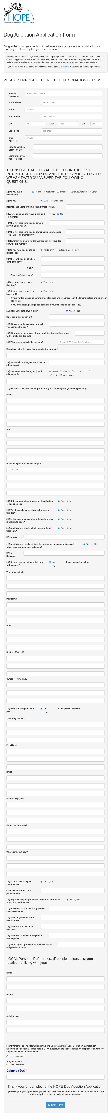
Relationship (12, 1016)
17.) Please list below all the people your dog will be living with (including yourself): (46, 388)
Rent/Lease (56, 201)
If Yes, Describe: (11, 554)
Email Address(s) (14, 139)
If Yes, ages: (12, 537)
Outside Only (63, 250)
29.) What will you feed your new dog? (19, 928)
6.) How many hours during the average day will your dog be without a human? (33, 242)
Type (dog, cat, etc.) (15, 572)
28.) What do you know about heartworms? (20, 919)
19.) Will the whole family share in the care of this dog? (28, 511)
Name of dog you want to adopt (17, 157)
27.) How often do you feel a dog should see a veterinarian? (25, 910)
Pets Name (11, 599)
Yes (52, 214)
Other (93, 192)
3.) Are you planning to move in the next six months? (25, 215)
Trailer (61, 192)
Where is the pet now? (17, 852)
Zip (83, 124)
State (52, 124)
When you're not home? (23, 275)
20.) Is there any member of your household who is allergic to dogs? (29, 520)
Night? (31, 268)
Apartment (49, 192)
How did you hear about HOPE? (17, 148)
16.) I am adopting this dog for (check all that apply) (24, 372)
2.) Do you (11, 201)
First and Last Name (14, 94)
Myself (53, 371)
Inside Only (47, 250)
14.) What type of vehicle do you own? (24, 342)
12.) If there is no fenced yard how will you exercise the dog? (24, 325)
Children (77, 371)
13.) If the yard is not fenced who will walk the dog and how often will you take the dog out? (37, 334)
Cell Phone (14, 131)
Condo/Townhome (77, 192)
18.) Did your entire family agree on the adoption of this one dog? (29, 502)
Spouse (65, 371)
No (60, 214)
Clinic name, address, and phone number (18, 892)
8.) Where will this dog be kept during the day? (21, 260)
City (10, 124)
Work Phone (14, 116)
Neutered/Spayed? (15, 652)
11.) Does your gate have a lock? (22, 311)
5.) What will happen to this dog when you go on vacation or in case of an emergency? (33, 233)
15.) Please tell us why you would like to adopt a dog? (25, 363)
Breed (9, 625)
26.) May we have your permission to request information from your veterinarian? (33, 901)
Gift (87, 371)
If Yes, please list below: (77, 562)
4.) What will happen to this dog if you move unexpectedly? (24, 224)
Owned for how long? (16, 679)
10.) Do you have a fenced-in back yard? (20, 292)
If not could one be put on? (19, 317)
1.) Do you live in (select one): (14, 193)
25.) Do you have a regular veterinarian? (19, 883)
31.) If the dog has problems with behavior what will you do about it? (29, 946)
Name (9, 394)
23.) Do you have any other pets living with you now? (24, 563)
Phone (9, 994)
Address (13, 109)
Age (8, 429)
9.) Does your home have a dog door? (19, 283)
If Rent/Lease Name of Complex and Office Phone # (31, 207)
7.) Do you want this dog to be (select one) (20, 251)
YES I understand (15, 1056)
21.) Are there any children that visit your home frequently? (29, 529)
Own (44, 201)
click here (65, 67)
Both (75, 250)
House (36, 192)
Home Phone (15, 102)
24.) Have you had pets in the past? (20, 710)
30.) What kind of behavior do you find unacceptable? (24, 937)
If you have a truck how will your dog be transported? (32, 349)
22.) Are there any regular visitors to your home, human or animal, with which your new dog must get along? (40, 545)
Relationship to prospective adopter (23, 463)
